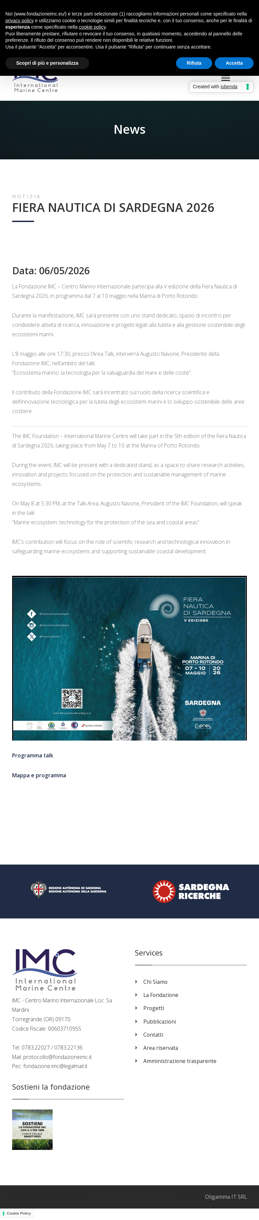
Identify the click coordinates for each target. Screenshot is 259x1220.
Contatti (153, 1036)
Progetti (153, 1010)
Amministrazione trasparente (180, 1063)
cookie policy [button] (92, 27)
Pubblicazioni (159, 1023)
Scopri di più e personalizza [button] (47, 63)
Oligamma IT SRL (226, 1198)
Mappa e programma (39, 777)
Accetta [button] (234, 63)
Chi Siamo (155, 984)
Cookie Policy (19, 1215)
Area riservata (160, 1050)
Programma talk (32, 757)
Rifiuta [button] (194, 63)
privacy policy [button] (19, 20)
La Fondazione (160, 997)
